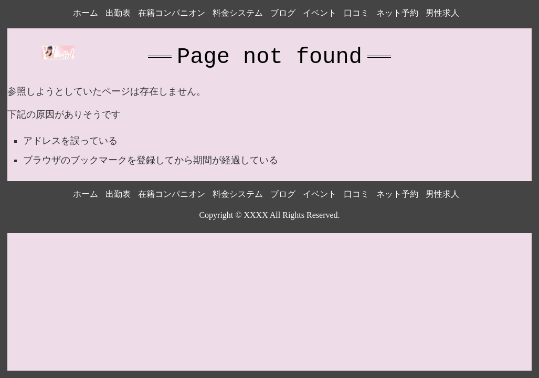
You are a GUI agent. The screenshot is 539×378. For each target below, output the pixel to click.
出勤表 (118, 12)
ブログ (282, 12)
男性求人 (442, 12)
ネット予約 (397, 12)
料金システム (238, 12)
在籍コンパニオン (171, 12)
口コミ (356, 12)
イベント (319, 12)
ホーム (85, 12)
